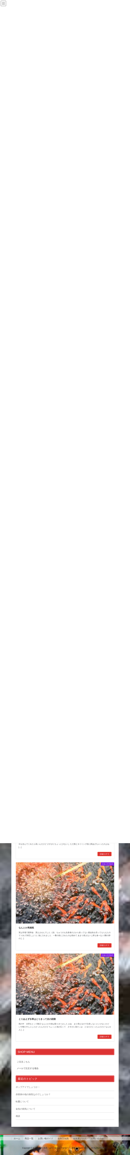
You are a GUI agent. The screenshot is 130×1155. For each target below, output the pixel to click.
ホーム (17, 1138)
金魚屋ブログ (79, 1138)
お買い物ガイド (45, 1138)
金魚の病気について (25, 1109)
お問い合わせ (97, 1138)
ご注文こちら (23, 1062)
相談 (18, 1116)
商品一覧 (29, 1138)
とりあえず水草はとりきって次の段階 (37, 1019)
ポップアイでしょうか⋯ (28, 1087)
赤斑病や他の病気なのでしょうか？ (33, 1094)
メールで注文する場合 (28, 1068)
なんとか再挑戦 (26, 927)
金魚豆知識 (63, 1138)
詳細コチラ (104, 854)
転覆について (22, 1101)
